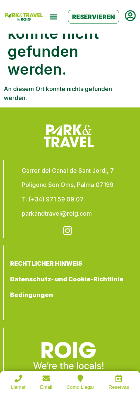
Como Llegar (80, 387)
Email (46, 387)
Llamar (18, 387)
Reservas (119, 387)
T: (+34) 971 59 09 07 (53, 199)
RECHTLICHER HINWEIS (46, 263)
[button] (53, 17)
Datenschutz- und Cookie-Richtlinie (67, 279)
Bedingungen (31, 294)
